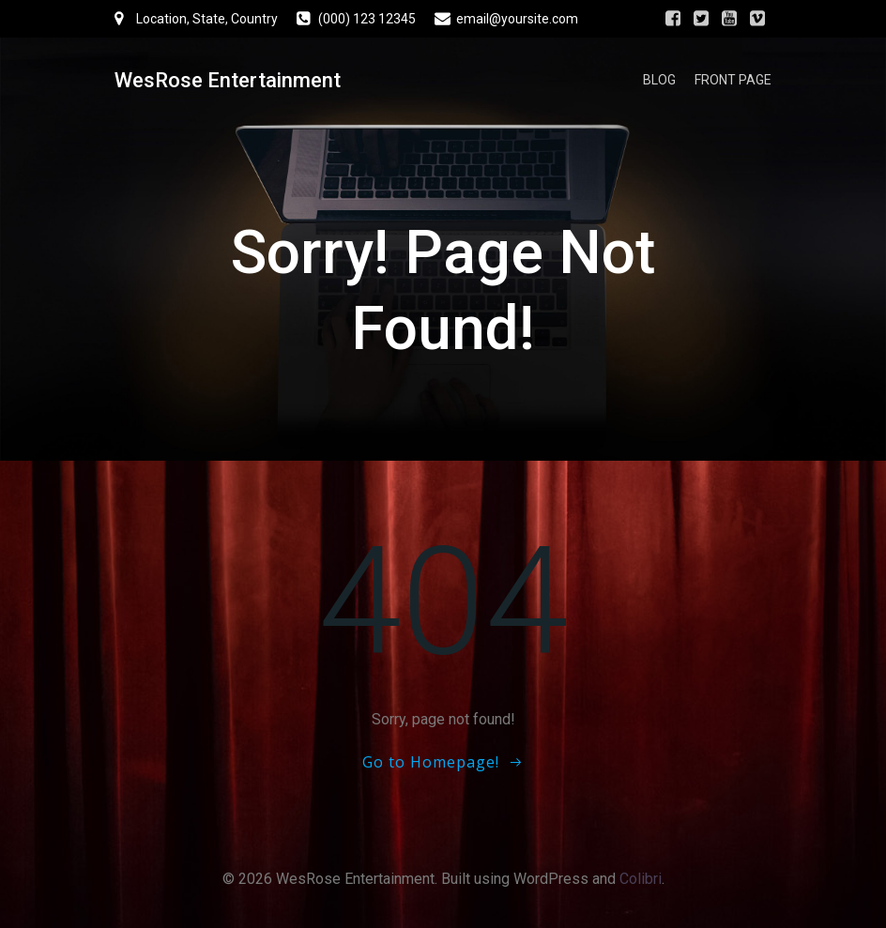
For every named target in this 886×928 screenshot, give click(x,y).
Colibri (640, 879)
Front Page (733, 79)
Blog (659, 79)
